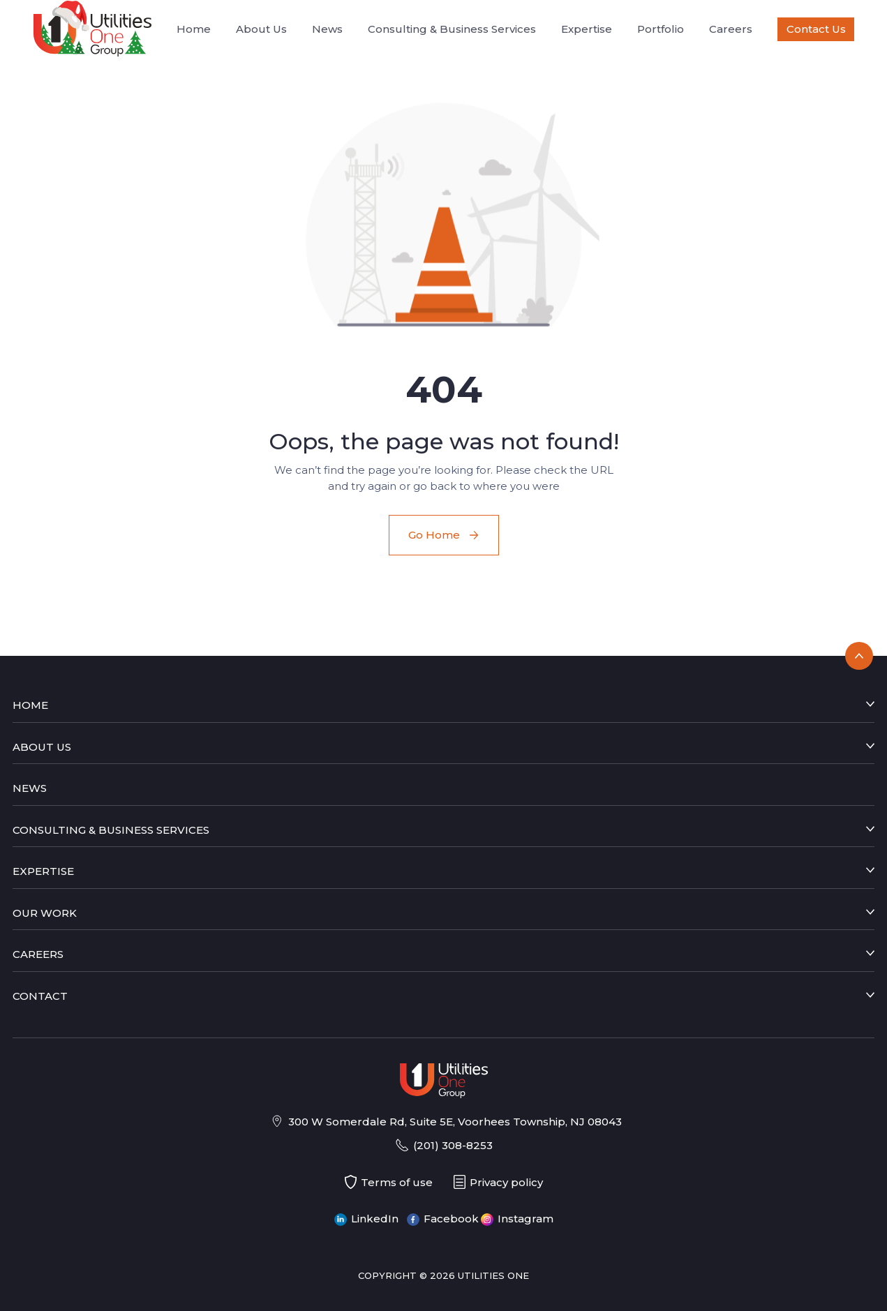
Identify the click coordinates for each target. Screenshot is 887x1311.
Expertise (586, 29)
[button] (444, 213)
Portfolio (660, 29)
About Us (261, 29)
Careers (730, 29)
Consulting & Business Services (452, 29)
